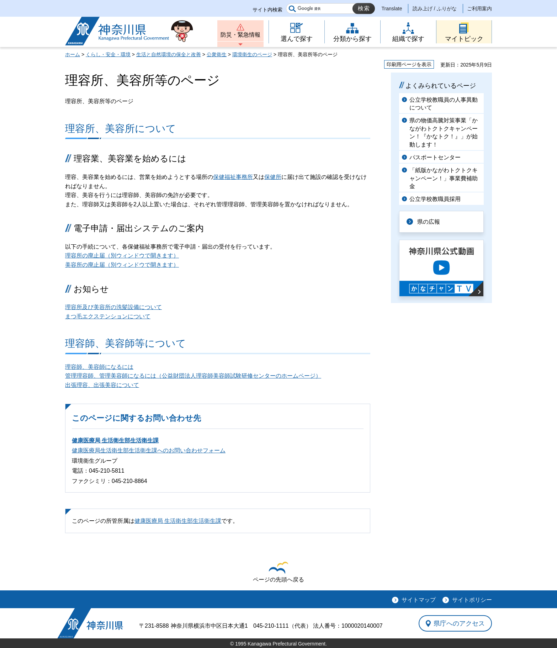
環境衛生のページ (252, 54)
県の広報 (428, 222)
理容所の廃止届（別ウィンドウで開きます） (122, 256)
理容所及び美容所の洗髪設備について (113, 307)
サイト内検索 (267, 9)
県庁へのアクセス (459, 623)
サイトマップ (419, 600)
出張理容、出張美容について (102, 385)
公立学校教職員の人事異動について (443, 104)
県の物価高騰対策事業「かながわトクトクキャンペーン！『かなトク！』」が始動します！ (443, 132)
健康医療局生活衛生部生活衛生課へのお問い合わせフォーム (149, 450)
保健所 (272, 177)
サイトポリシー (472, 600)
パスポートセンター (435, 157)
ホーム (72, 54)
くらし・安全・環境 (108, 54)
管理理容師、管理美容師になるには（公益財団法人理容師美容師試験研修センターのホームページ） (193, 376)
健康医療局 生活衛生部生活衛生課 (115, 440)
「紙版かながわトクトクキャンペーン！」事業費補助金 (443, 178)
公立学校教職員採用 (435, 199)
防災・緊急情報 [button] (240, 35)
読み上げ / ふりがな (435, 8)
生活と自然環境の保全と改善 (168, 54)
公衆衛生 (217, 54)
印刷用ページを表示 (409, 64)
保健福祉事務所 (233, 177)
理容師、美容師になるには (99, 367)
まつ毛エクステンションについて (107, 316)
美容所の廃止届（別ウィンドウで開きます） (122, 265)
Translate (392, 8)
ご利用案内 (479, 8)
